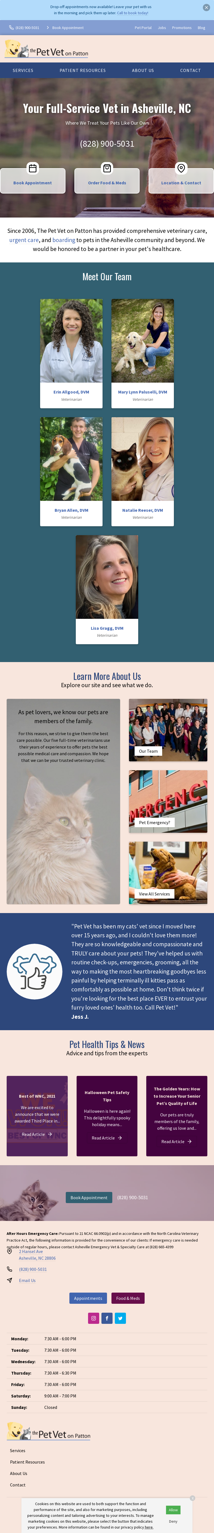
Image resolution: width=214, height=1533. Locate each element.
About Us (143, 70)
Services (23, 70)
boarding (63, 240)
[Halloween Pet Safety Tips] (107, 1137)
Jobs (162, 27)
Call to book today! (132, 12)
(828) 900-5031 (107, 143)
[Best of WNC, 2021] (37, 1134)
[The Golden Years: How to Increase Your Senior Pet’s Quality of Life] (177, 1141)
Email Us (27, 1280)
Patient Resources (83, 70)
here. (149, 1527)
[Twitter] (120, 1318)
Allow (173, 1509)
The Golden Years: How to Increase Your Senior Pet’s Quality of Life (177, 1096)
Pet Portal (143, 27)
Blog (201, 27)
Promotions (182, 27)
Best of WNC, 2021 (37, 1096)
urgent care (24, 240)
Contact (190, 70)
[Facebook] (107, 1318)
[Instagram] (93, 1318)
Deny (173, 1521)
